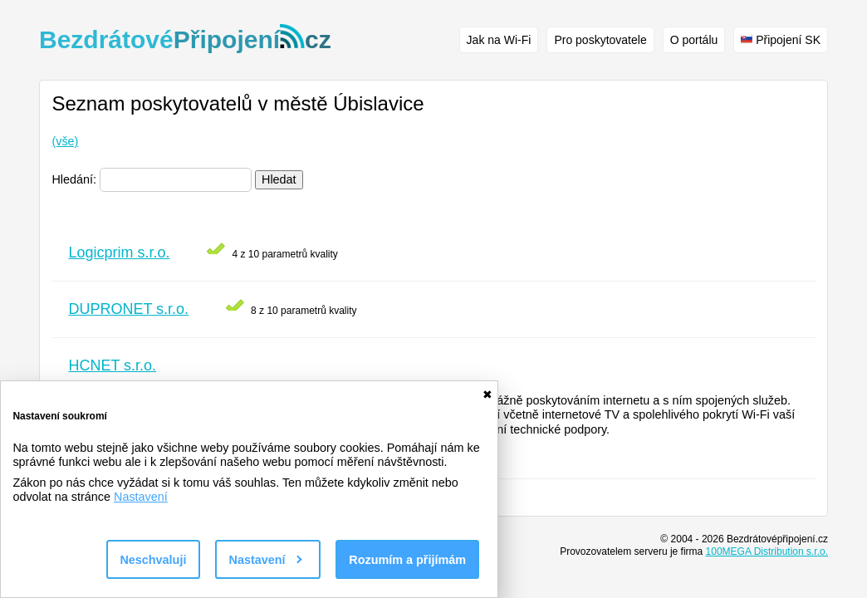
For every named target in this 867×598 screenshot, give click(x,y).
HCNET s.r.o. (112, 365)
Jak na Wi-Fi (499, 40)
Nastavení (141, 496)
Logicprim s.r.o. (118, 252)
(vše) (64, 141)
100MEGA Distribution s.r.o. (767, 551)
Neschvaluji (153, 559)
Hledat (279, 179)
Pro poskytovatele (600, 40)
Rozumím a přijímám (407, 559)
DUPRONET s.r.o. (128, 309)
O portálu (694, 40)
